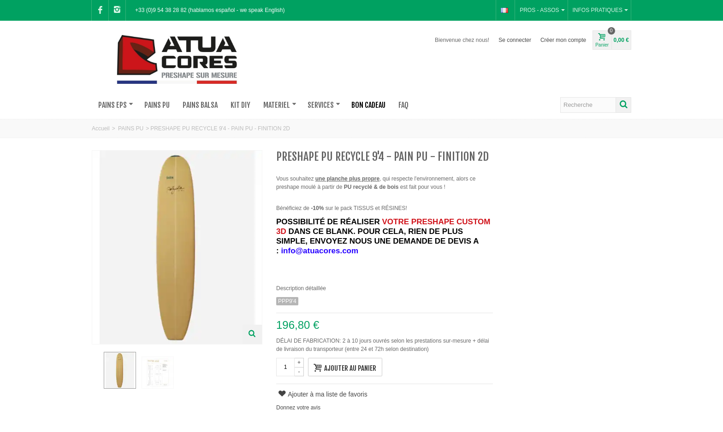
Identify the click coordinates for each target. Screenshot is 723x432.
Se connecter (514, 40)
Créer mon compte (563, 40)
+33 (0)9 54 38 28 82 (161, 10)
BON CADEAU (368, 105)
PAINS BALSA (200, 105)
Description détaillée (301, 288)
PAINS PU (157, 105)
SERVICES (324, 105)
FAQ (403, 105)
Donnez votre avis (298, 407)
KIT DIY (240, 105)
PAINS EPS (115, 105)
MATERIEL (279, 105)
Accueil (101, 128)
